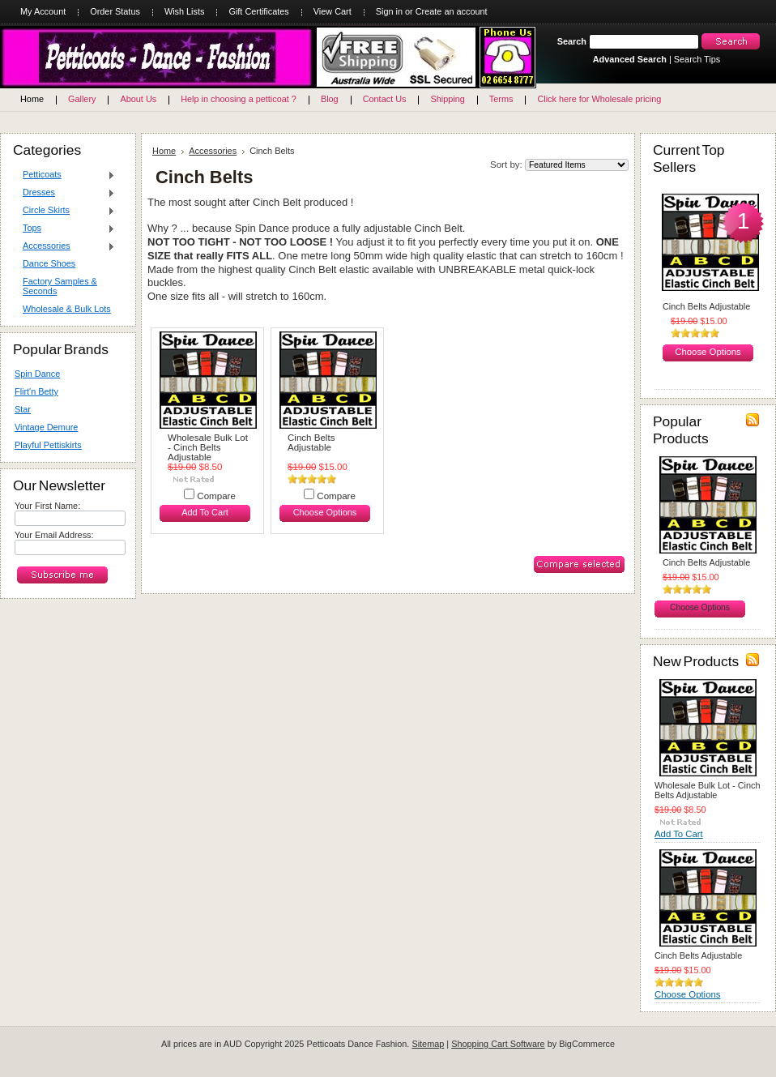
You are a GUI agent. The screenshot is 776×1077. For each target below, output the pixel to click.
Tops (65, 228)
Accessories (65, 246)
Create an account (452, 11)
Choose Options (325, 512)
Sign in (389, 11)
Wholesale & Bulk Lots (67, 309)
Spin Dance (37, 373)
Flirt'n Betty (36, 391)
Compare (216, 496)
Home (164, 151)
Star (23, 409)
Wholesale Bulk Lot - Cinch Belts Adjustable (208, 447)
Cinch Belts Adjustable (311, 442)
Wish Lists (184, 11)
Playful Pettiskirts (48, 445)
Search (571, 41)
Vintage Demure (46, 427)
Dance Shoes (49, 263)
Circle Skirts (65, 210)
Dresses (65, 193)
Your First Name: (47, 506)
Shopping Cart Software (497, 1044)
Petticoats (65, 175)
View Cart (332, 11)
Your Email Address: (54, 535)
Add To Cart (204, 512)
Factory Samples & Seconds (60, 286)
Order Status (115, 11)
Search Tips (697, 59)
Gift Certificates (258, 11)
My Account (43, 11)
